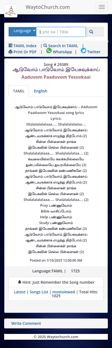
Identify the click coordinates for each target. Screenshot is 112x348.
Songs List (39, 291)
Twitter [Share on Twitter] (91, 51)
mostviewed (63, 291)
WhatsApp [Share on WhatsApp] (59, 51)
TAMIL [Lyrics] (19, 91)
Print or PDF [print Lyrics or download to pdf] (23, 51)
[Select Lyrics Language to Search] (24, 30)
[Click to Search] (91, 31)
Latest (20, 291)
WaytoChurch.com (48, 7)
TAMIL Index (23, 45)
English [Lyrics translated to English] (40, 91)
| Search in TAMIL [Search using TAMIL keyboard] (59, 45)
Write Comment (26, 323)
